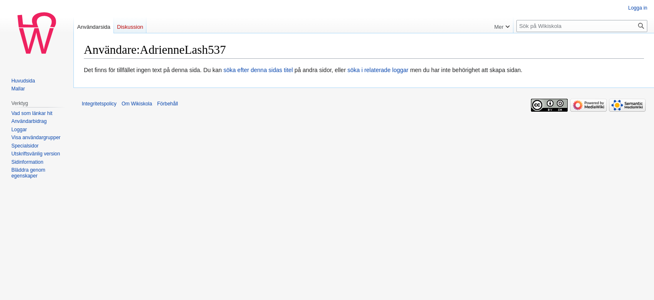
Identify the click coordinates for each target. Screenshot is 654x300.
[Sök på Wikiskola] (581, 26)
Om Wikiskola (136, 104)
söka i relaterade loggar (377, 70)
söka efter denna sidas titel (258, 70)
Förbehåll (167, 104)
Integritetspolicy (99, 104)
